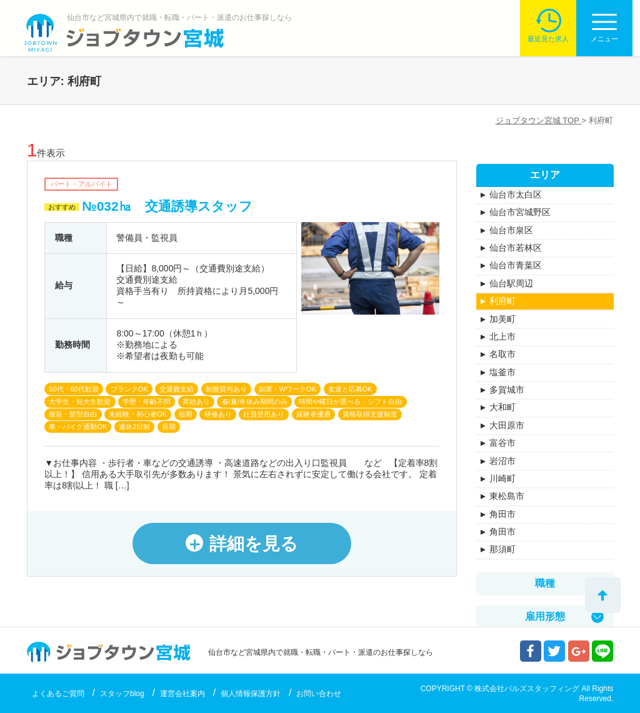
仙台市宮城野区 (520, 212)
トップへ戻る (603, 595)
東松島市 (506, 496)
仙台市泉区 (511, 230)
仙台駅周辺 (511, 283)
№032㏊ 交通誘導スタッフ (167, 206)
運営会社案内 (182, 693)
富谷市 (502, 443)
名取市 (502, 354)
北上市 (502, 336)
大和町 (502, 407)
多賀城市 (506, 390)
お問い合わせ (318, 693)
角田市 (502, 514)
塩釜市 (502, 372)
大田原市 (506, 425)
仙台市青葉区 (515, 265)
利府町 (502, 301)
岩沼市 (502, 461)
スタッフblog (122, 693)
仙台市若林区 (515, 248)
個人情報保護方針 (251, 693)
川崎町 (502, 478)
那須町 (502, 549)
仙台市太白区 (515, 195)
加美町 (502, 319)
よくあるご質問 (58, 693)
